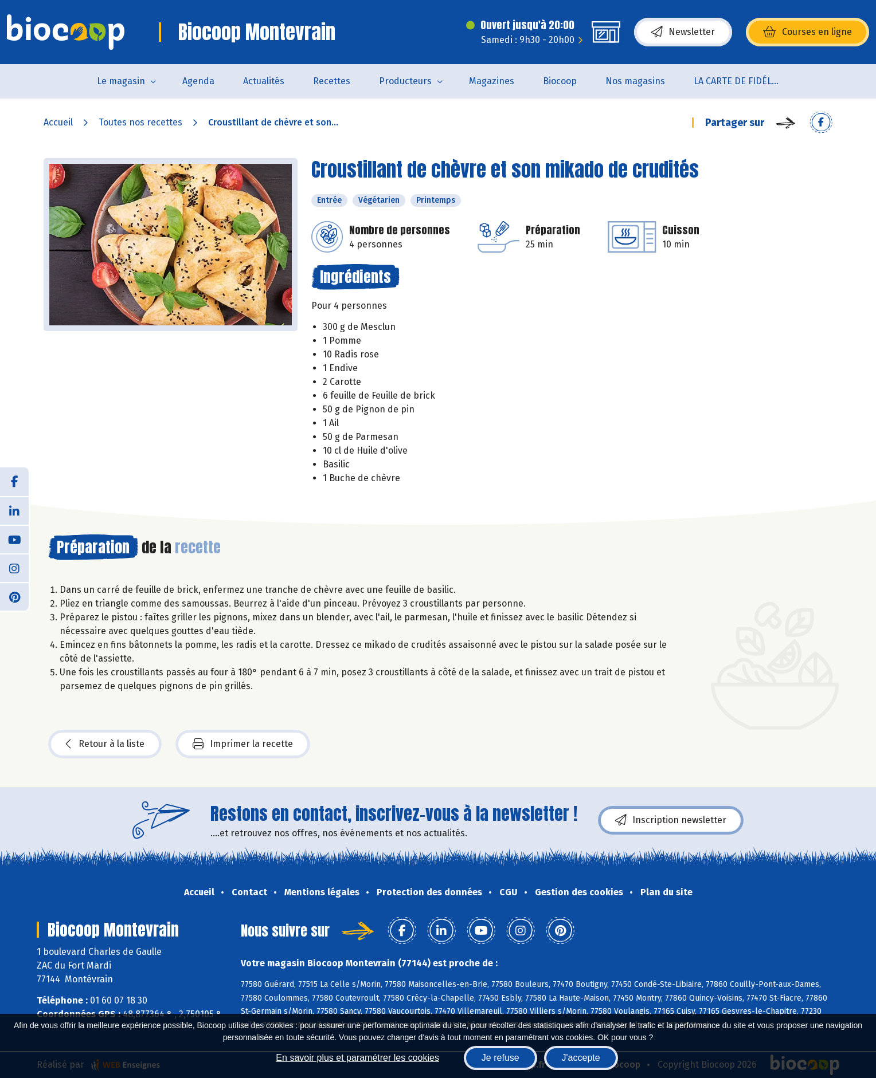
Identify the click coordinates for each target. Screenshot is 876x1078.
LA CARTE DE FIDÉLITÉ (739, 81)
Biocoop (560, 81)
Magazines (491, 81)
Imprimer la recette (243, 744)
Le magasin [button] (121, 81)
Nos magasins (635, 81)
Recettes (331, 81)
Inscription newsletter (670, 820)
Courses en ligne (807, 32)
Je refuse (500, 1058)
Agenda (198, 81)
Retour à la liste (104, 744)
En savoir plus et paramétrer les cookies (357, 1058)
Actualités (263, 81)
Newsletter (683, 32)
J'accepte (581, 1058)
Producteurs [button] (405, 81)
